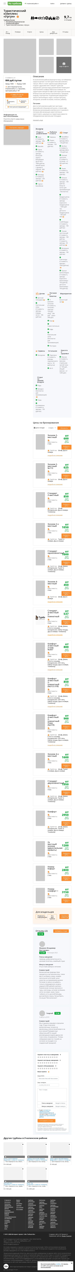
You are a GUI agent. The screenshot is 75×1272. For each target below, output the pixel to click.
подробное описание (55, 455)
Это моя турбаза (52, 916)
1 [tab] (37, 621)
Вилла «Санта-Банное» (11, 1157)
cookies (58, 1264)
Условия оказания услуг (7, 1220)
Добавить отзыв (61, 930)
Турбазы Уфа (43, 1214)
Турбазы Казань (41, 1217)
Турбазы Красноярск (31, 1209)
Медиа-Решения (66, 1235)
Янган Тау (30, 1182)
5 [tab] (44, 621)
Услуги (29, 32)
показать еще (38, 120)
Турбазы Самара (41, 1225)
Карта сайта (6, 1224)
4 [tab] (42, 621)
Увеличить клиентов (65, 916)
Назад (8, 33)
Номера (17, 32)
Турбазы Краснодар (31, 1206)
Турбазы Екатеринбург (54, 1204)
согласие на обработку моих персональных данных (46, 1110)
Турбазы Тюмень (52, 1207)
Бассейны (19, 1202)
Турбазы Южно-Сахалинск (53, 1200)
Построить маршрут (17, 128)
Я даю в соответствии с (47, 1112)
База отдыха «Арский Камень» (59, 1157)
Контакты (7, 1201)
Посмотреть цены (10, 102)
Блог (5, 1227)
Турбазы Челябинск (53, 1214)
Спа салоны (19, 1206)
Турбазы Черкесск (53, 1225)
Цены (42, 32)
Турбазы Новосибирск (43, 1201)
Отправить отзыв (46, 1119)
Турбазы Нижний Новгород (31, 1221)
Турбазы (18, 1204)
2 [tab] (38, 621)
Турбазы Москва (30, 1213)
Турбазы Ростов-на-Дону (42, 1221)
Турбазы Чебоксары (53, 1218)
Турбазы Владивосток (43, 1211)
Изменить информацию (41, 916)
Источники (19, 1208)
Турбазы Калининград (32, 1203)
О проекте (7, 1199)
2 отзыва (67, 20)
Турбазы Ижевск (52, 1211)
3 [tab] (40, 621)
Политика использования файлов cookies (8, 1211)
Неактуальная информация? (17, 107)
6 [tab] (40, 623)
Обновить (67, 427)
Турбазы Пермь (41, 1208)
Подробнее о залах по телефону (14, 1158)
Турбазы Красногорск (54, 1221)
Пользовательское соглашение (8, 1216)
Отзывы (65, 32)
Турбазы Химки (30, 1216)
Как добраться (53, 32)
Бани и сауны (18, 1199)
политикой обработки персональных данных (47, 1114)
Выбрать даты (66, 446)
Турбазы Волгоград (31, 1199)
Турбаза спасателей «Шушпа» (36, 1157)
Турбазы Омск (41, 1204)
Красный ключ (8, 1182)
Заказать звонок (22, 101)
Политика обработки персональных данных (8, 1205)
